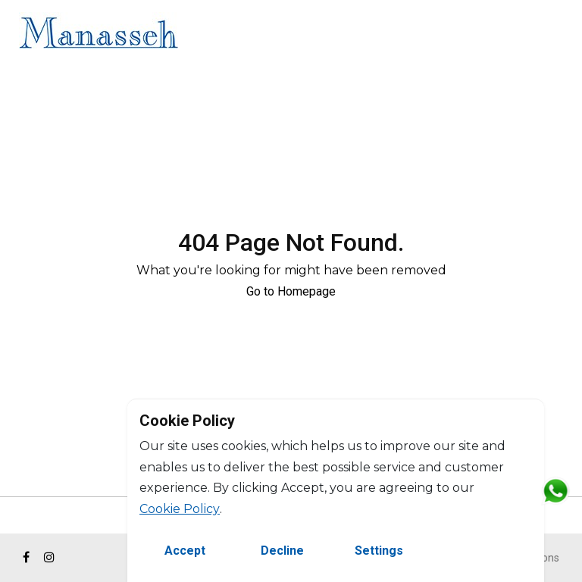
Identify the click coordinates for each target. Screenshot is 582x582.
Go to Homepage (291, 291)
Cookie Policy (179, 509)
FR (557, 35)
